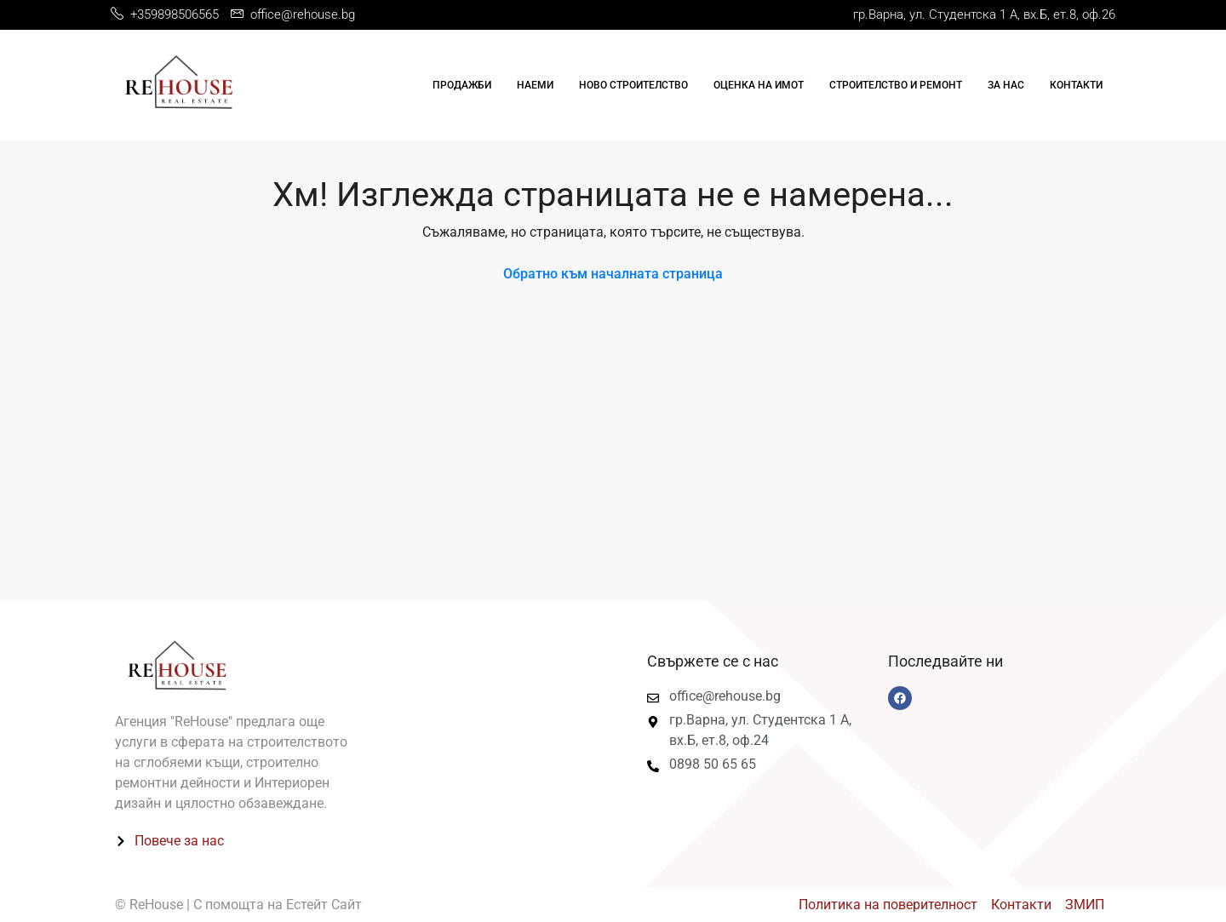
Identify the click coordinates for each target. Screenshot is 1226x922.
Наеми (535, 85)
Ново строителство (633, 85)
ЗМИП (1084, 904)
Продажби (462, 85)
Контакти (1076, 85)
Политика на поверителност (888, 904)
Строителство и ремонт (895, 85)
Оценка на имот (758, 85)
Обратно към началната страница (613, 274)
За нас (1006, 85)
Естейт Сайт (324, 904)
